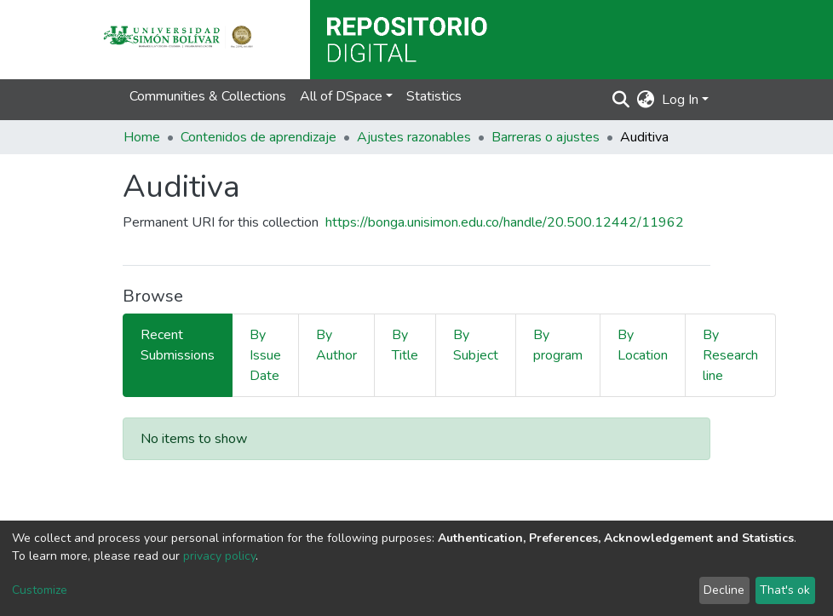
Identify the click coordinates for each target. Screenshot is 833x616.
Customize (39, 590)
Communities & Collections (207, 96)
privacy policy (219, 556)
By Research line (730, 355)
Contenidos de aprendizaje (258, 137)
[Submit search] (621, 99)
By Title (405, 345)
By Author (336, 345)
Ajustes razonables (414, 137)
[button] (646, 99)
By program (558, 345)
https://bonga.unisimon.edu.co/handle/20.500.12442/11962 (504, 222)
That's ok (785, 590)
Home (142, 137)
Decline (724, 590)
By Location (643, 345)
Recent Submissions (178, 345)
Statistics (434, 96)
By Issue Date (265, 355)
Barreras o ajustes (545, 137)
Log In (680, 99)
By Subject (475, 345)
